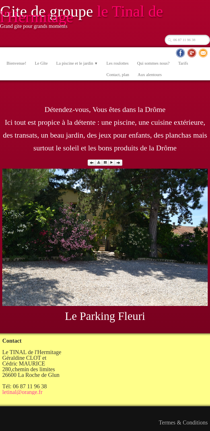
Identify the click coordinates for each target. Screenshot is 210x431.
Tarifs (183, 63)
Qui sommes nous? (153, 63)
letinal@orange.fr (22, 392)
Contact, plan (117, 74)
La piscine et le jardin (77, 63)
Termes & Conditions (183, 422)
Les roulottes (117, 63)
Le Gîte (41, 63)
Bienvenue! (16, 63)
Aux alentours (150, 74)
